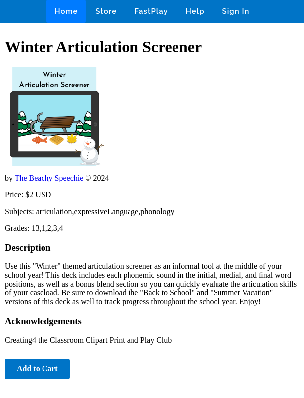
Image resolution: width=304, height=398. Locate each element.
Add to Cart (37, 368)
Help (195, 11)
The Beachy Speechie (50, 178)
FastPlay (151, 11)
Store (106, 11)
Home (66, 11)
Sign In (236, 11)
